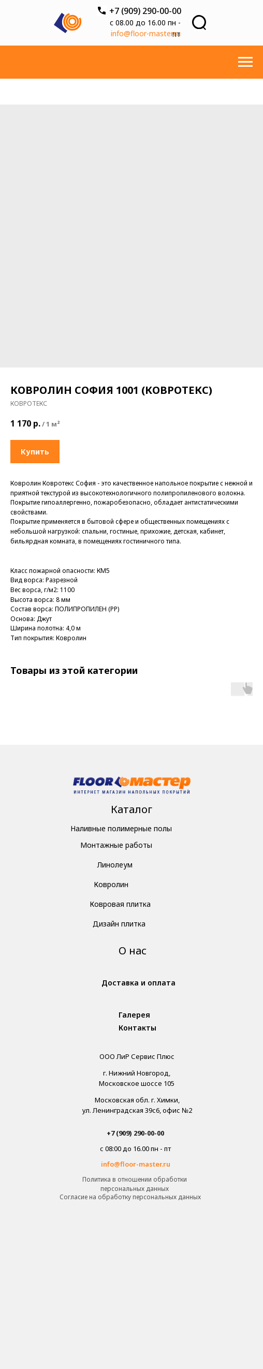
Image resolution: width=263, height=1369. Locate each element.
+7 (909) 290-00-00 (145, 11)
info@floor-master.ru (146, 33)
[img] (132, 786)
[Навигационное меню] (245, 62)
